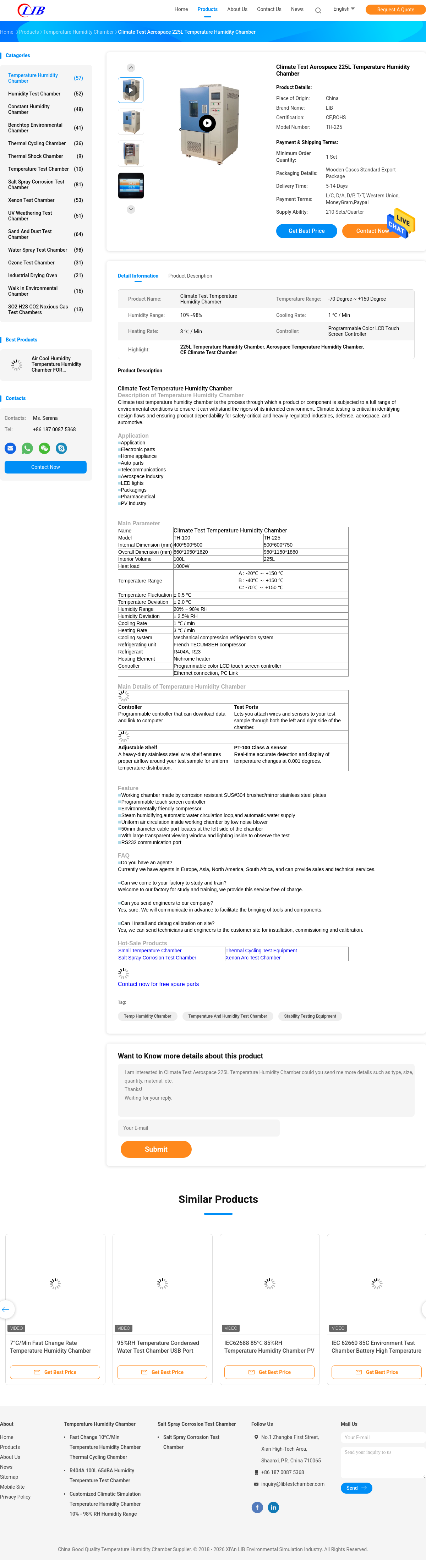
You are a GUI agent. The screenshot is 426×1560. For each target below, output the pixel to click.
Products (10, 1447)
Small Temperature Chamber (150, 950)
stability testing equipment (310, 1016)
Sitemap (9, 1477)
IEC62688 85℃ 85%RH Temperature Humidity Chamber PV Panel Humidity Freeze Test (269, 1351)
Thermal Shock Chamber (45, 156)
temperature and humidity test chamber (228, 1016)
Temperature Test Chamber (45, 169)
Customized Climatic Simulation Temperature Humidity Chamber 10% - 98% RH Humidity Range (105, 1504)
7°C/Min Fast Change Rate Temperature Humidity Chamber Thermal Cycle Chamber (50, 1351)
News (6, 1467)
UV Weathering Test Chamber (45, 215)
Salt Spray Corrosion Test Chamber (45, 184)
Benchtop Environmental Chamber (45, 127)
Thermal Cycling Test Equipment (261, 950)
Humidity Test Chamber (45, 93)
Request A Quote (395, 9)
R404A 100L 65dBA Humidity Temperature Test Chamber (102, 1475)
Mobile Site (12, 1487)
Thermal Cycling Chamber (45, 143)
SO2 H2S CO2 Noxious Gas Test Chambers (45, 309)
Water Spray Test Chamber (45, 249)
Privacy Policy (15, 1497)
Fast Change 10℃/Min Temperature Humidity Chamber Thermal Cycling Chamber (105, 1447)
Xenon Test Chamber (45, 200)
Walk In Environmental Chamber (45, 291)
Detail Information (138, 276)
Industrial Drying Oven (45, 275)
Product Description (190, 276)
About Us (10, 1457)
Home (6, 1437)
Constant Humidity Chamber (45, 109)
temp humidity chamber (147, 1016)
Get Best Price (307, 231)
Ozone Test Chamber (45, 262)
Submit (156, 1149)
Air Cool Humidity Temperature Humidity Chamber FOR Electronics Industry (56, 364)
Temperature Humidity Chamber (45, 78)
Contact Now (45, 467)
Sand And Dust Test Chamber (45, 234)
